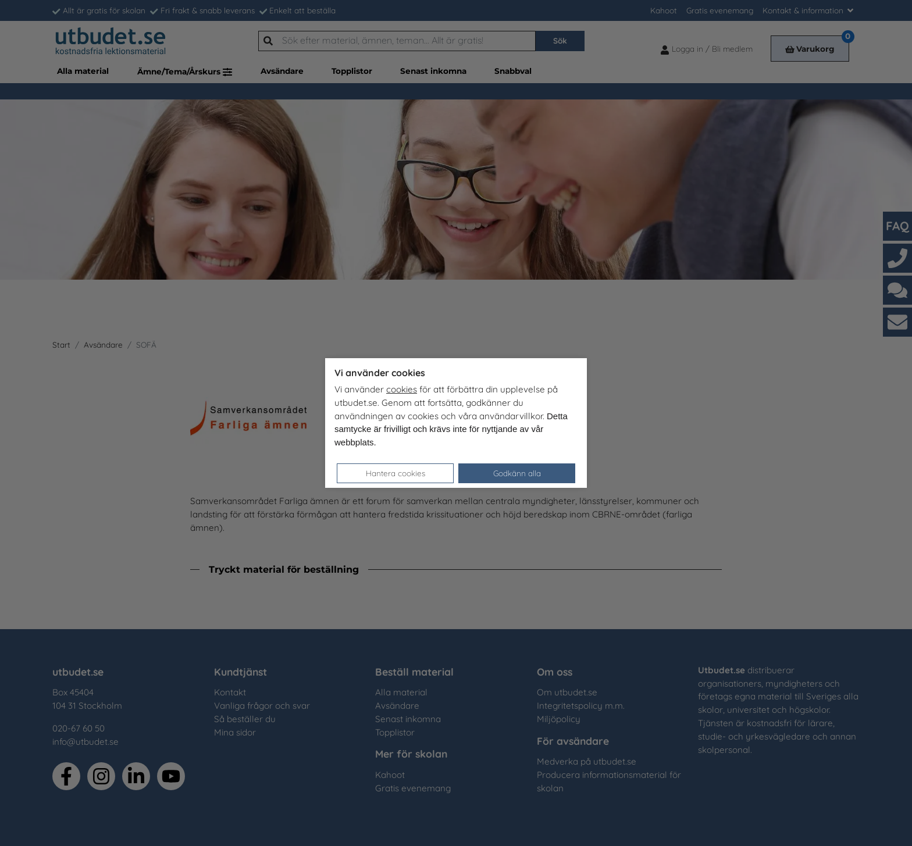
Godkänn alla (517, 473)
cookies (401, 389)
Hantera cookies (395, 473)
